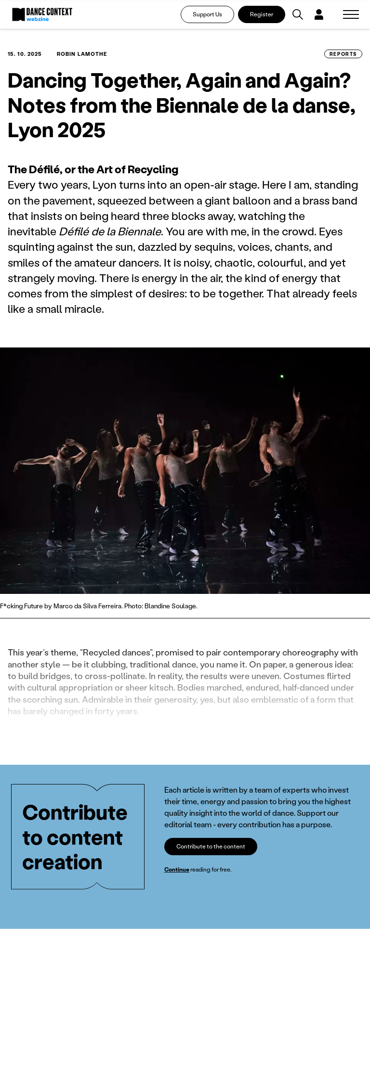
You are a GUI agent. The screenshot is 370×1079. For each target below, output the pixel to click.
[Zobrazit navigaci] (351, 14)
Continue (176, 869)
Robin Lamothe (82, 54)
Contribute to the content (210, 846)
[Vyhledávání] (297, 14)
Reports (343, 54)
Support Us (207, 14)
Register (261, 14)
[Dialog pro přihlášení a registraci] (319, 14)
